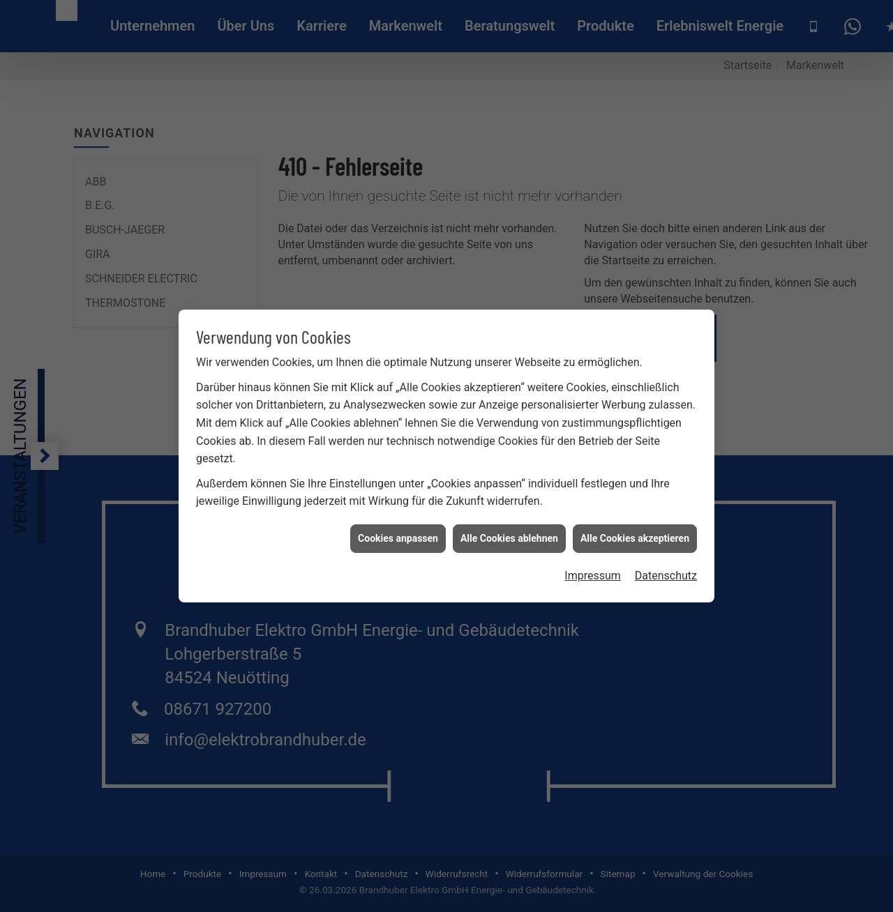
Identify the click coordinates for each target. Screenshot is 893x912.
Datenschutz (666, 570)
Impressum (592, 570)
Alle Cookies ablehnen (509, 532)
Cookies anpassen (398, 532)
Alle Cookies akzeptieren (634, 532)
